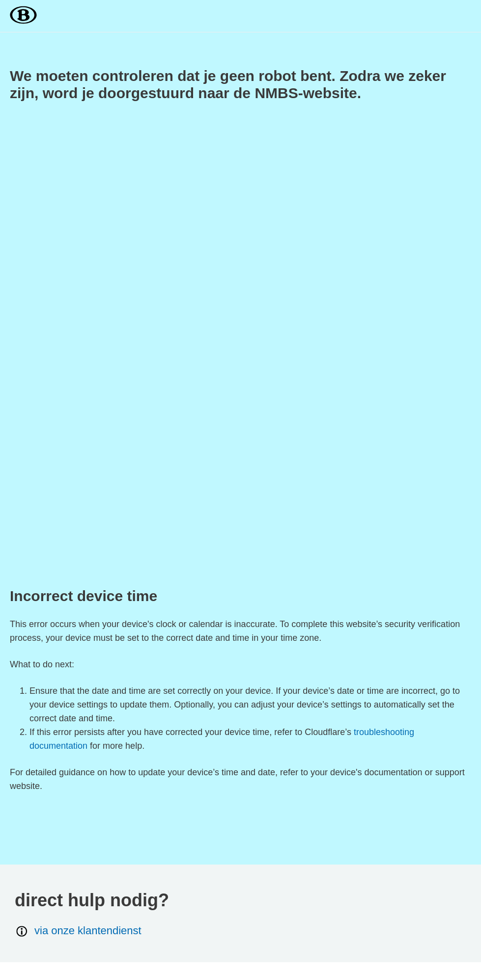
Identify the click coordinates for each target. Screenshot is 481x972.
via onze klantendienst (78, 931)
